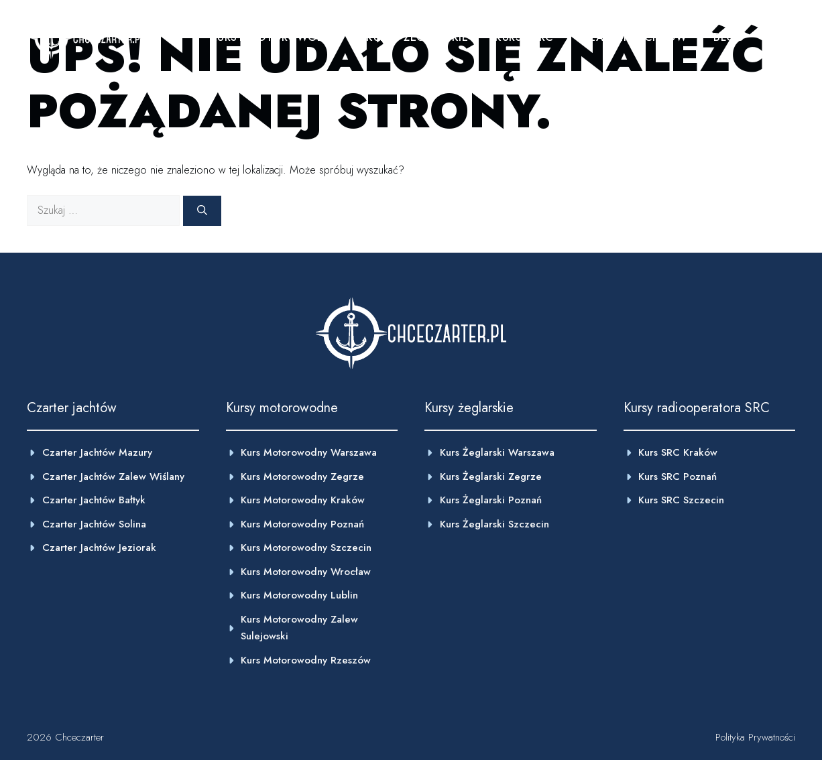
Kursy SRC (524, 37)
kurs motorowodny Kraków (303, 500)
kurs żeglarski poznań (491, 500)
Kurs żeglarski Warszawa (497, 452)
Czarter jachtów (634, 37)
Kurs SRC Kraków (677, 452)
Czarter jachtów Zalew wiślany (113, 476)
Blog (728, 37)
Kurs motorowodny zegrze (302, 476)
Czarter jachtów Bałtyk (93, 500)
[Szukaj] (202, 211)
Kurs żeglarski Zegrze (491, 476)
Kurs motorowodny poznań (302, 524)
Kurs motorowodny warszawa (309, 452)
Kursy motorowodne (275, 37)
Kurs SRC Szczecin (681, 500)
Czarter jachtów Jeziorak (99, 547)
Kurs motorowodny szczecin (306, 547)
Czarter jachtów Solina (94, 524)
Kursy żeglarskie (417, 37)
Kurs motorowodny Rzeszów (306, 660)
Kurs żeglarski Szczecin (494, 524)
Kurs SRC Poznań (677, 476)
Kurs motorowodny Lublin (299, 595)
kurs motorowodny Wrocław (306, 571)
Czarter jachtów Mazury (97, 452)
